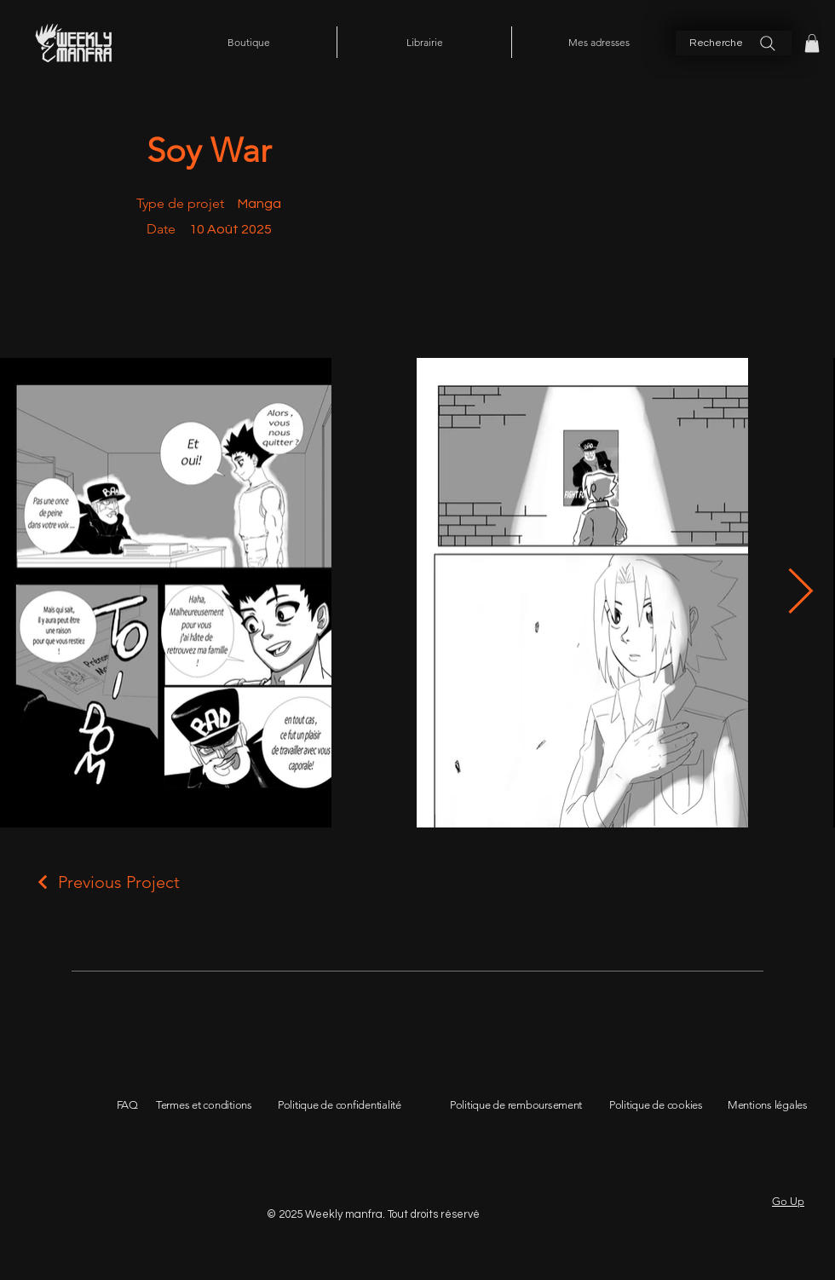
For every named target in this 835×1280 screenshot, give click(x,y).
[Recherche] (734, 43)
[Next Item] (800, 593)
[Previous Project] (107, 882)
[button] (812, 43)
